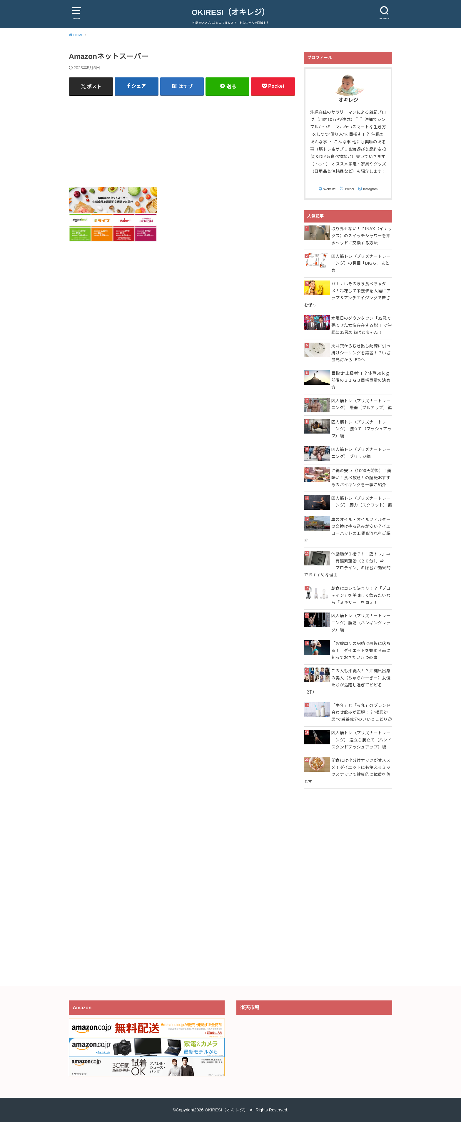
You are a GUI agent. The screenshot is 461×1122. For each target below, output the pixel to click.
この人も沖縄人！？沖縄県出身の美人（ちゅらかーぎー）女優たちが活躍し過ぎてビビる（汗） (347, 681)
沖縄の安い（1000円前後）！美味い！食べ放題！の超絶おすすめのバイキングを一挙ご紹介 (361, 477)
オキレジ (348, 100)
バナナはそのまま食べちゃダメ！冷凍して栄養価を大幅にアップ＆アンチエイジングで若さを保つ (347, 294)
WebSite (329, 189)
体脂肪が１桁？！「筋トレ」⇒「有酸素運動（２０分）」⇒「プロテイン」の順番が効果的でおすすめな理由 (347, 564)
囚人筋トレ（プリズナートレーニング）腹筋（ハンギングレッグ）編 (360, 622)
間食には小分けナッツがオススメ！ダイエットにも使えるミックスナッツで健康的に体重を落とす (347, 771)
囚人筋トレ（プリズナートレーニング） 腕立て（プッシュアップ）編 (361, 429)
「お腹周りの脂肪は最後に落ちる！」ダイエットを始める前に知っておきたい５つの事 (360, 650)
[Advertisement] (182, 141)
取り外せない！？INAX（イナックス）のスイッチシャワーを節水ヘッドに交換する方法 (361, 235)
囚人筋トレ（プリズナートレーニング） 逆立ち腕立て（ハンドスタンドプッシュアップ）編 (361, 740)
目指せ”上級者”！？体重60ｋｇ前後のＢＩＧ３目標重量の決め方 (360, 380)
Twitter (349, 189)
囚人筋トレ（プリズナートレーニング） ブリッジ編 (360, 453)
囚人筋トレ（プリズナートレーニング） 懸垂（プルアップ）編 (361, 404)
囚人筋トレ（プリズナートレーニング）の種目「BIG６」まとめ (360, 263)
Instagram (370, 189)
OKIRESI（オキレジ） (230, 12)
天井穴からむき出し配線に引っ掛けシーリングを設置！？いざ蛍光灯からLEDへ (360, 352)
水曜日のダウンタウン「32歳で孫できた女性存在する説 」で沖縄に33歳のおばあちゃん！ (361, 325)
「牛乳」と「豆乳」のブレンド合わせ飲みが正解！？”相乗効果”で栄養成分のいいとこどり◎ (361, 712)
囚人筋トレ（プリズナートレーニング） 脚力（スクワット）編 (361, 502)
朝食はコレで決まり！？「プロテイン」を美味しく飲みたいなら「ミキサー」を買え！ (360, 595)
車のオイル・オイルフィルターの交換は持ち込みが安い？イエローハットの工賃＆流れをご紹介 (347, 530)
